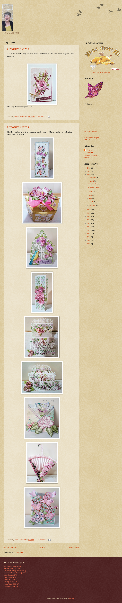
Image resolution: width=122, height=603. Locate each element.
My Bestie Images (90, 131)
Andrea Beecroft (90, 151)
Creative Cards (18, 49)
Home (42, 547)
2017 (89, 220)
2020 (89, 210)
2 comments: (41, 540)
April (90, 198)
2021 (89, 175)
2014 (89, 230)
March (91, 202)
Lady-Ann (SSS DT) (11, 586)
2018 (89, 216)
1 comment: (41, 116)
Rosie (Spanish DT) (10, 582)
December (92, 178)
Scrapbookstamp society (12, 566)
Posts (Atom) (18, 552)
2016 (89, 223)
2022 (89, 171)
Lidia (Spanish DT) (10, 575)
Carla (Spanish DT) (10, 577)
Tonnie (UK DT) (9, 579)
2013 (89, 233)
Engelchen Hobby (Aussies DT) (15, 571)
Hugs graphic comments (101, 72)
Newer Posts (10, 547)
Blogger (72, 598)
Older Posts (73, 547)
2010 (89, 237)
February (92, 205)
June (91, 192)
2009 (89, 240)
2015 (89, 227)
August (91, 181)
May (90, 195)
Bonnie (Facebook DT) (12, 568)
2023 (89, 168)
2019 (89, 213)
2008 (89, 244)
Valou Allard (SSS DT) (11, 584)
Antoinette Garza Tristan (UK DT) (15, 573)
